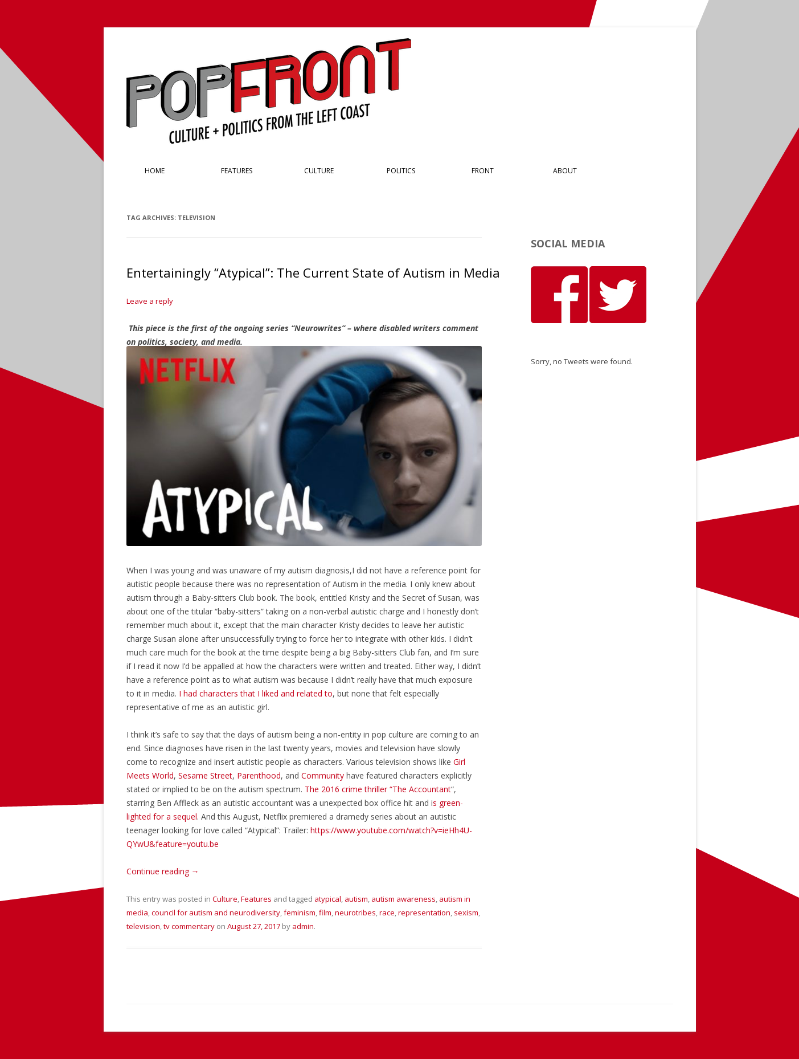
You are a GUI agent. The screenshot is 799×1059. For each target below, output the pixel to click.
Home (155, 171)
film (325, 912)
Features (236, 171)
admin (303, 926)
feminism (299, 912)
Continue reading (162, 871)
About (565, 171)
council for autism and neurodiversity (215, 912)
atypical (327, 899)
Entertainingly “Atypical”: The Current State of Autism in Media (313, 272)
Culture (319, 171)
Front (483, 171)
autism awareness (403, 899)
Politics (401, 171)
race (387, 912)
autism (356, 899)
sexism (466, 912)
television (143, 926)
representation (424, 912)
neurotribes (355, 912)
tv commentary (189, 926)
